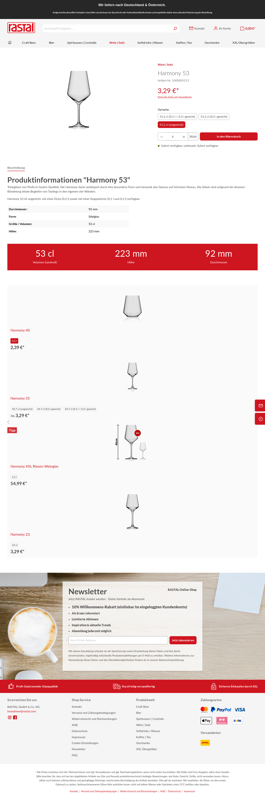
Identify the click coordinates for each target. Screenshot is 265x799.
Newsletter (79, 749)
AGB (75, 725)
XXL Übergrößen (146, 749)
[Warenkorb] (248, 28)
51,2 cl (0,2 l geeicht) (214, 116)
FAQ (74, 755)
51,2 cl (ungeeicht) (171, 124)
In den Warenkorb (229, 136)
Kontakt (77, 706)
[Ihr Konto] (222, 28)
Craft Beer (142, 706)
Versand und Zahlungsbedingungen (94, 712)
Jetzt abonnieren (183, 640)
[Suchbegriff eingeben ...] (106, 28)
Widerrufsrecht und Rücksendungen (94, 718)
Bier (138, 712)
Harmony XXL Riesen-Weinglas (34, 466)
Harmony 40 (20, 330)
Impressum (78, 737)
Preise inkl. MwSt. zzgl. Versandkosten (175, 97)
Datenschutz (80, 731)
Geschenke (143, 743)
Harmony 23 (20, 534)
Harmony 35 (20, 398)
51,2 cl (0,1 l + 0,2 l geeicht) (177, 116)
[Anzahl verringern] (161, 136)
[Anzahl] (172, 136)
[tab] (16, 167)
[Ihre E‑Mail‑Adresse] (118, 640)
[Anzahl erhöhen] (184, 136)
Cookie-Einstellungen (85, 743)
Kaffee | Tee (143, 737)
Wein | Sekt (143, 725)
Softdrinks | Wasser (148, 731)
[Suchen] (175, 28)
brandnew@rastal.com (21, 711)
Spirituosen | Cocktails (150, 718)
